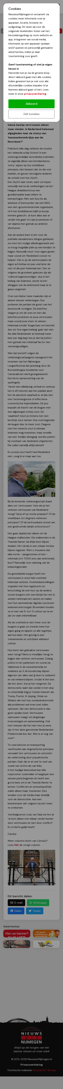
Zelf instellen (31, 114)
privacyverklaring (35, 94)
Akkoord (31, 104)
